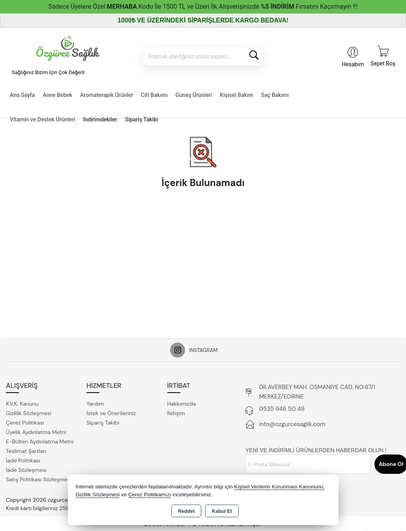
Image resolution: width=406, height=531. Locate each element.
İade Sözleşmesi (26, 469)
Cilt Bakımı (154, 95)
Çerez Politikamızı (149, 494)
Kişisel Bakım (236, 95)
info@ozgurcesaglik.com (292, 424)
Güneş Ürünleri (194, 95)
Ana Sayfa (22, 95)
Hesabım (353, 64)
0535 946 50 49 (282, 409)
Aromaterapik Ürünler (106, 95)
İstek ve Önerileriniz (111, 413)
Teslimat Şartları (26, 451)
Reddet (186, 511)
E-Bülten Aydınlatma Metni (40, 441)
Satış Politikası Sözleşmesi (38, 479)
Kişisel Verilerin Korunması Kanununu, (279, 487)
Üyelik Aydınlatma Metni (36, 432)
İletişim (176, 413)
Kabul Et (222, 511)
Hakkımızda (181, 403)
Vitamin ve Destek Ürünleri (42, 119)
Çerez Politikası (25, 422)
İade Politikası (23, 460)
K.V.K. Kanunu (22, 403)
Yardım (95, 403)
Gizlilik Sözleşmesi (28, 413)
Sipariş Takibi (141, 119)
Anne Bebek (57, 95)
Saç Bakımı (275, 95)
